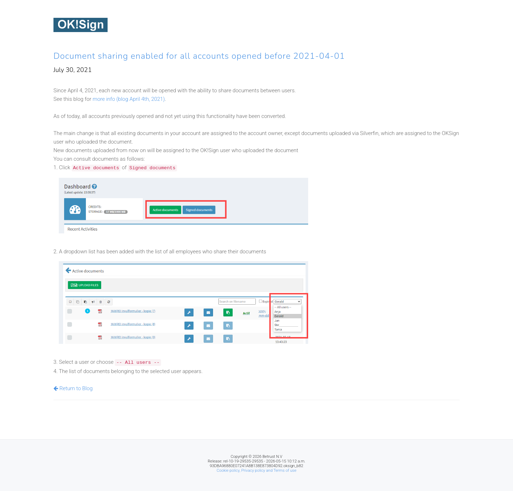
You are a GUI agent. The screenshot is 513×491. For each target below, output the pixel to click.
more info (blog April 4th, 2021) (129, 99)
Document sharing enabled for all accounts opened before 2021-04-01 (199, 56)
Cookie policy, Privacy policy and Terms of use (256, 470)
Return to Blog (73, 388)
